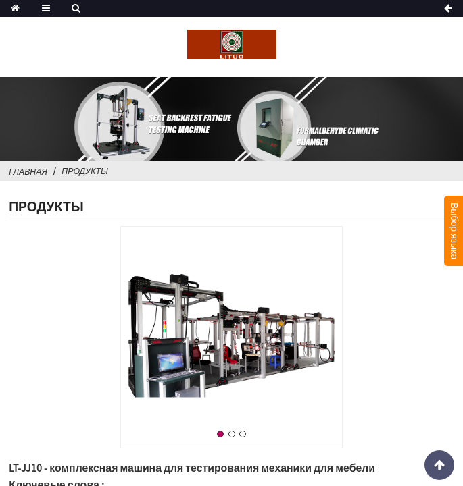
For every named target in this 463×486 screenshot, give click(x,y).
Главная (28, 172)
